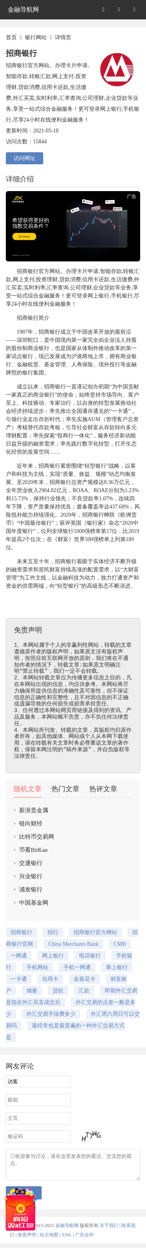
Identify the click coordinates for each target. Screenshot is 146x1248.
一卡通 (120, 411)
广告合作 (84, 1239)
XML (67, 1239)
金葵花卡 (84, 979)
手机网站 (37, 967)
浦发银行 (30, 889)
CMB (120, 944)
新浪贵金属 (33, 810)
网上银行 (98, 296)
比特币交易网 (36, 837)
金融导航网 (23, 9)
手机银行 (122, 296)
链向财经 (30, 823)
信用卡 (90, 279)
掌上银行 (117, 967)
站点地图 (49, 1239)
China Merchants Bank (73, 944)
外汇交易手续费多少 (51, 1014)
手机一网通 (77, 967)
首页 (11, 37)
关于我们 (109, 1230)
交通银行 (30, 863)
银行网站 (36, 37)
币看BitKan (33, 850)
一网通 (19, 956)
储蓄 (31, 991)
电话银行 (90, 956)
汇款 (84, 991)
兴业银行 (30, 876)
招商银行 (28, 271)
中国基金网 (33, 903)
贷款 (58, 991)
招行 (52, 932)
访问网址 (24, 158)
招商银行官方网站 (95, 932)
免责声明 (27, 1239)
